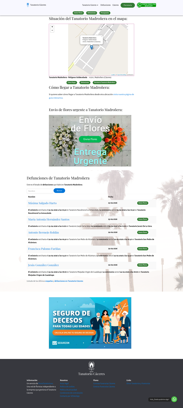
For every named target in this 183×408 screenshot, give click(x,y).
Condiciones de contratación (71, 393)
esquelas (49, 281)
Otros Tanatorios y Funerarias (138, 383)
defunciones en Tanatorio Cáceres (69, 281)
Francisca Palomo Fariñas (44, 248)
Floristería (128, 5)
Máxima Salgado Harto (42, 203)
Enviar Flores (78, 13)
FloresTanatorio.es (45, 383)
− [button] (52, 30)
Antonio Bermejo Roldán (43, 232)
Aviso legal (64, 383)
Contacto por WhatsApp (69, 396)
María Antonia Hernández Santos (48, 219)
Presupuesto (105, 13)
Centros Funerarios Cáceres (104, 387)
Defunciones (105, 5)
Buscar (59, 191)
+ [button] (52, 27)
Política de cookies (67, 387)
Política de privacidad (68, 390)
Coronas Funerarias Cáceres (104, 383)
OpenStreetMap (121, 74)
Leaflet (113, 74)
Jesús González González (43, 265)
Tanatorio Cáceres (38, 5)
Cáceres (116, 5)
